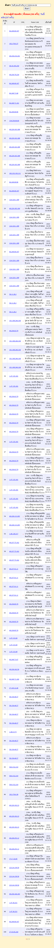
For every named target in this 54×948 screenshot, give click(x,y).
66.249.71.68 (13, 93)
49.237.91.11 (13, 569)
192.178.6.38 (13, 794)
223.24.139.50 (14, 868)
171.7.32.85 (13, 859)
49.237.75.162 (14, 543)
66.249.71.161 (14, 103)
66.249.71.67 (13, 659)
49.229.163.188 (14, 129)
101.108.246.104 (15, 321)
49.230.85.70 (13, 604)
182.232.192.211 (15, 173)
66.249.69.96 (13, 112)
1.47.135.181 (13, 376)
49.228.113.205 (14, 516)
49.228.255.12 (14, 838)
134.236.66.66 (14, 121)
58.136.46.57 (13, 697)
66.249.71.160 (14, 679)
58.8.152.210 (13, 767)
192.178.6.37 (13, 44)
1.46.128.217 (13, 534)
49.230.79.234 (14, 75)
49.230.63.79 (13, 331)
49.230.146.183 (14, 894)
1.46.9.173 (12, 732)
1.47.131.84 (13, 638)
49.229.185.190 (14, 208)
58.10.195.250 (14, 66)
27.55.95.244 (13, 932)
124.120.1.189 (14, 200)
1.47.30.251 (13, 903)
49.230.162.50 (14, 669)
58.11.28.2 (12, 294)
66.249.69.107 (14, 31)
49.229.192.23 (14, 805)
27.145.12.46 (13, 688)
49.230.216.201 (14, 56)
